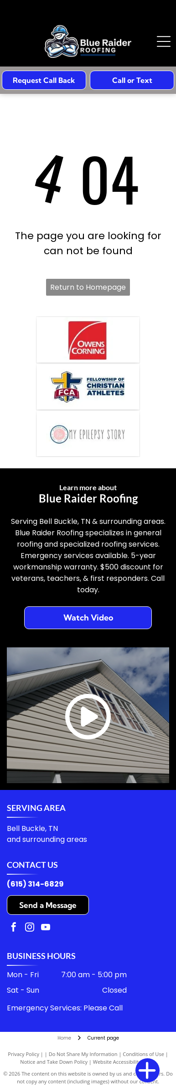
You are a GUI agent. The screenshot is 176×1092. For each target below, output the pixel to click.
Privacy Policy (23, 1054)
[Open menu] (164, 41)
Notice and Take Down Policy (54, 1061)
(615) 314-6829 (35, 884)
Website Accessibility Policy (124, 1061)
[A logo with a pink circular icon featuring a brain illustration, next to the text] (87, 433)
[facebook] (14, 928)
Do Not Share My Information (83, 1054)
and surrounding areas (47, 839)
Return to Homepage (88, 287)
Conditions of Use (143, 1054)
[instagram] (29, 928)
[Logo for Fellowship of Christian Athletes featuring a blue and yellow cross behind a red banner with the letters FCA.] (87, 387)
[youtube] (45, 928)
